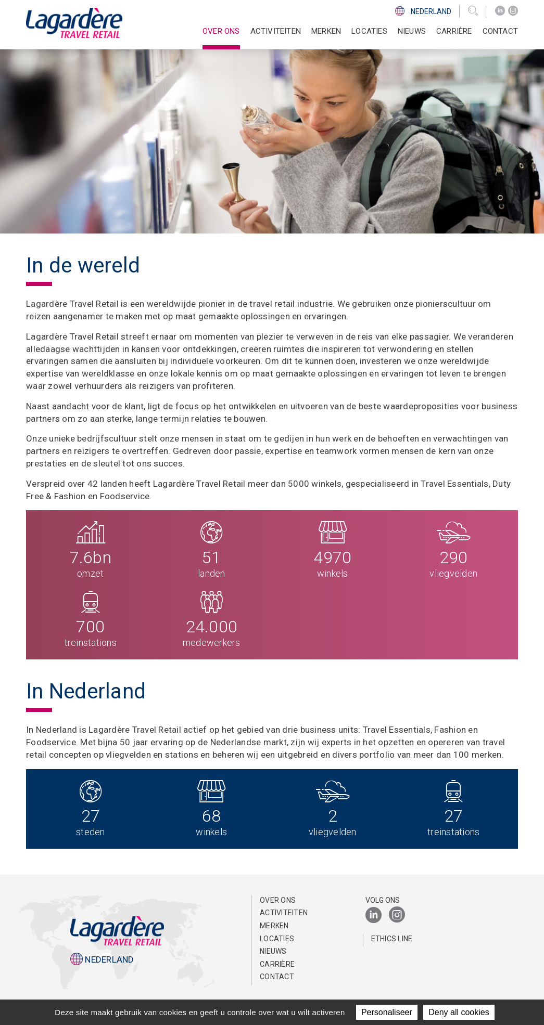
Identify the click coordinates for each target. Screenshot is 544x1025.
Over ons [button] (221, 31)
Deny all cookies (458, 1012)
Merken (326, 31)
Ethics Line (392, 939)
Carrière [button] (454, 31)
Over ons (278, 900)
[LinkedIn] (500, 11)
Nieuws (412, 31)
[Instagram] (513, 11)
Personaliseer (386, 1012)
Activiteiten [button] (275, 31)
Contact (500, 31)
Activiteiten (284, 913)
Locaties (369, 31)
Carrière (277, 964)
